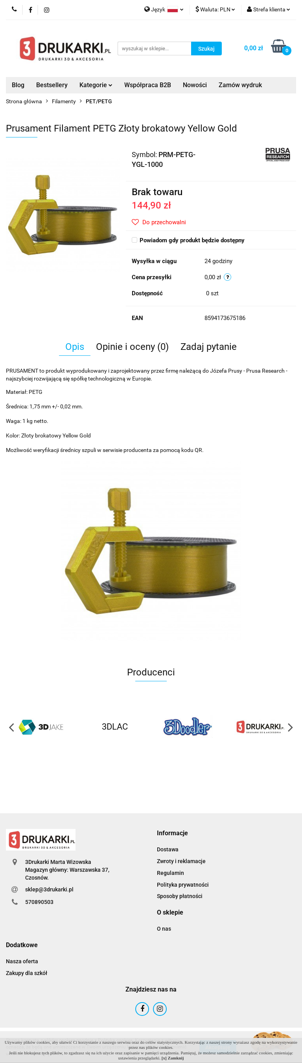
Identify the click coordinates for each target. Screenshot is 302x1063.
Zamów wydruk (240, 85)
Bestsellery (52, 85)
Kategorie (95, 85)
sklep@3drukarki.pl (49, 889)
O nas (164, 929)
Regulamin (170, 873)
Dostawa (168, 849)
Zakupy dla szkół (26, 973)
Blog (18, 85)
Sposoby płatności (180, 896)
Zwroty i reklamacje (181, 861)
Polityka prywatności (183, 885)
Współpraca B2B (147, 85)
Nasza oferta (22, 961)
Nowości (195, 85)
